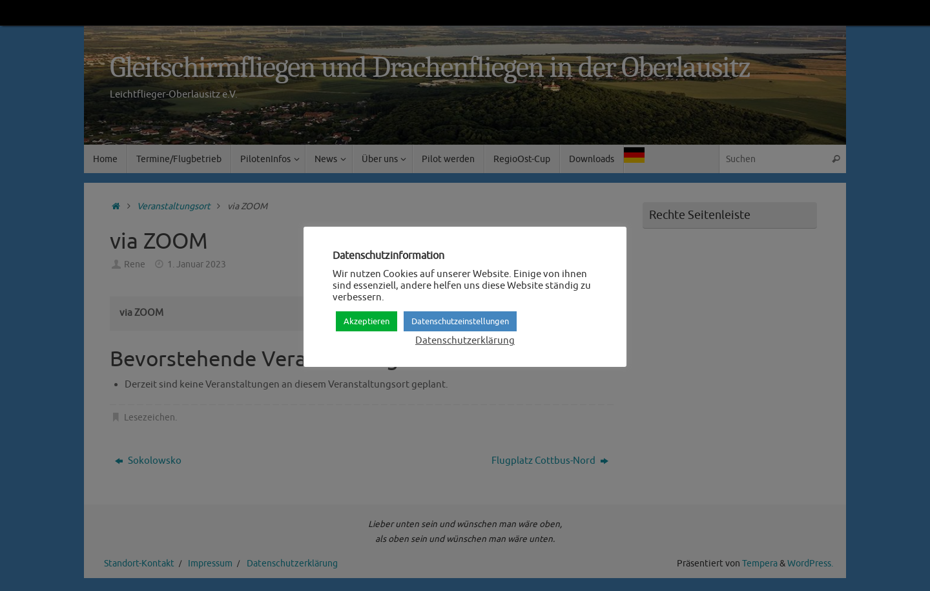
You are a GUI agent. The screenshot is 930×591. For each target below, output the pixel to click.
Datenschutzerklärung (465, 340)
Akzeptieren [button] (366, 321)
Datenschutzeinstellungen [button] (460, 321)
